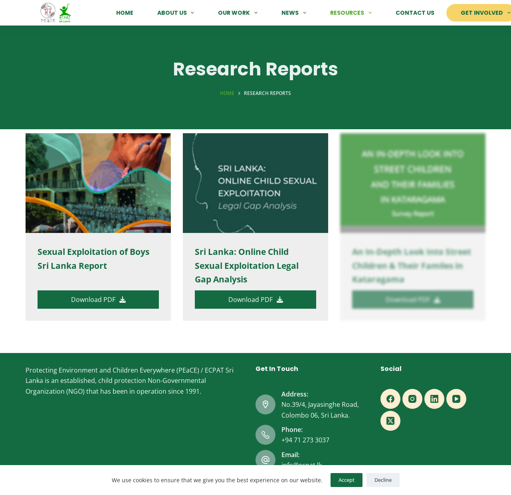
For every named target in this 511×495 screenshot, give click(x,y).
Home (124, 13)
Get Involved (486, 13)
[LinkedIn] (434, 399)
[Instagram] (412, 399)
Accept (347, 479)
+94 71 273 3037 (305, 440)
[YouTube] (456, 399)
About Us (177, 13)
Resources (352, 13)
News (295, 13)
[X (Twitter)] (390, 421)
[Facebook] (390, 399)
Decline (383, 479)
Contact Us (415, 13)
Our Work (239, 13)
